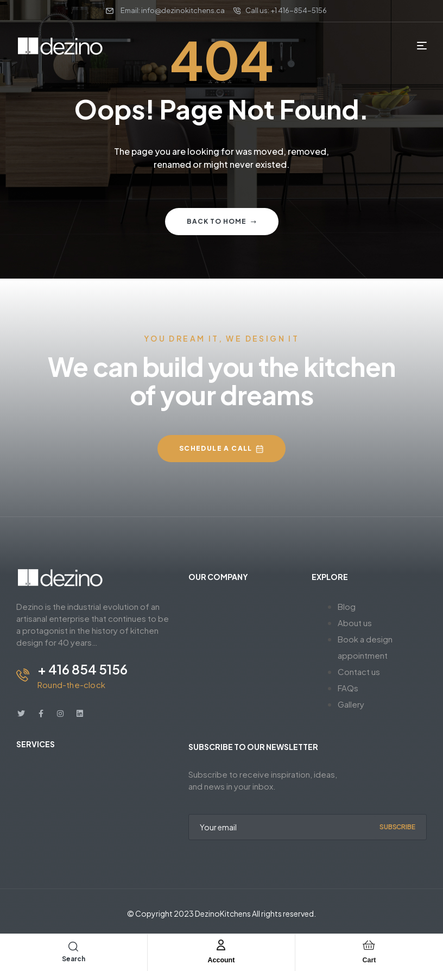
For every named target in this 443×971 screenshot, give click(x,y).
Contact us (359, 671)
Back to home (222, 221)
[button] (221, 448)
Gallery (351, 704)
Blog (347, 606)
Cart (369, 959)
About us (355, 622)
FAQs (348, 688)
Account (221, 959)
